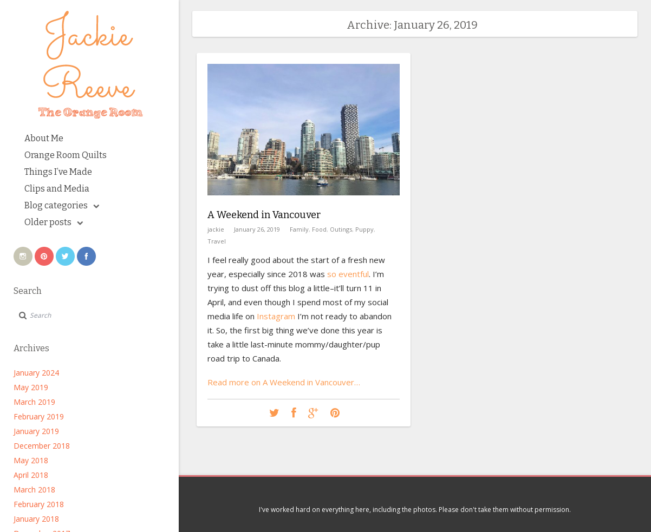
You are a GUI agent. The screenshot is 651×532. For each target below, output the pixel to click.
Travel (216, 241)
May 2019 (31, 387)
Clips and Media (56, 188)
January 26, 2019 (257, 229)
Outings (341, 229)
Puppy (364, 229)
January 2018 (36, 519)
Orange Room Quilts (65, 155)
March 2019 (34, 402)
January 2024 (36, 372)
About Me (43, 138)
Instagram (276, 316)
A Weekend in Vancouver (264, 215)
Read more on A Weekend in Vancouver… (283, 382)
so (331, 273)
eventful (353, 273)
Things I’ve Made (58, 172)
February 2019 (39, 416)
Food (319, 229)
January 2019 (36, 431)
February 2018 (39, 504)
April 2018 (31, 475)
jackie (215, 229)
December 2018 (42, 446)
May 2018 (31, 460)
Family (299, 229)
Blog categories (61, 205)
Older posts (53, 222)
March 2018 (34, 489)
